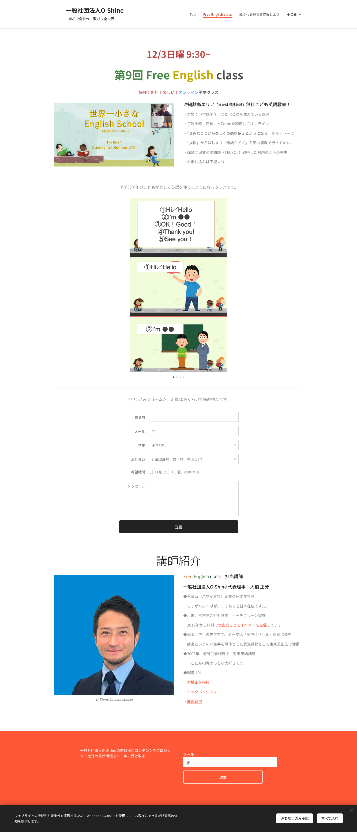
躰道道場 (194, 701)
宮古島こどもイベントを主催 (242, 625)
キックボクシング (202, 691)
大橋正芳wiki (198, 682)
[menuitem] (190, 14)
